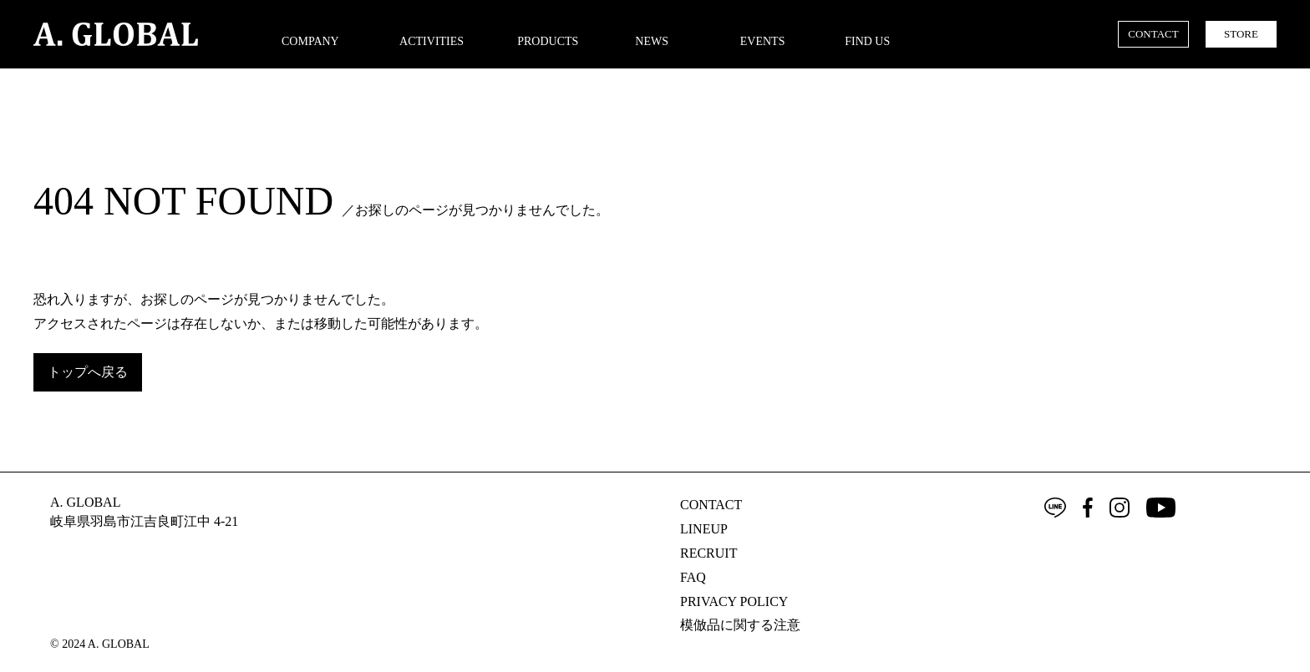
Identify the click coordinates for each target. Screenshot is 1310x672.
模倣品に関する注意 (740, 625)
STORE (1241, 34)
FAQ (693, 577)
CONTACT (1153, 34)
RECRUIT (708, 553)
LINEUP (704, 529)
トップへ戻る (88, 372)
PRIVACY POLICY (734, 601)
